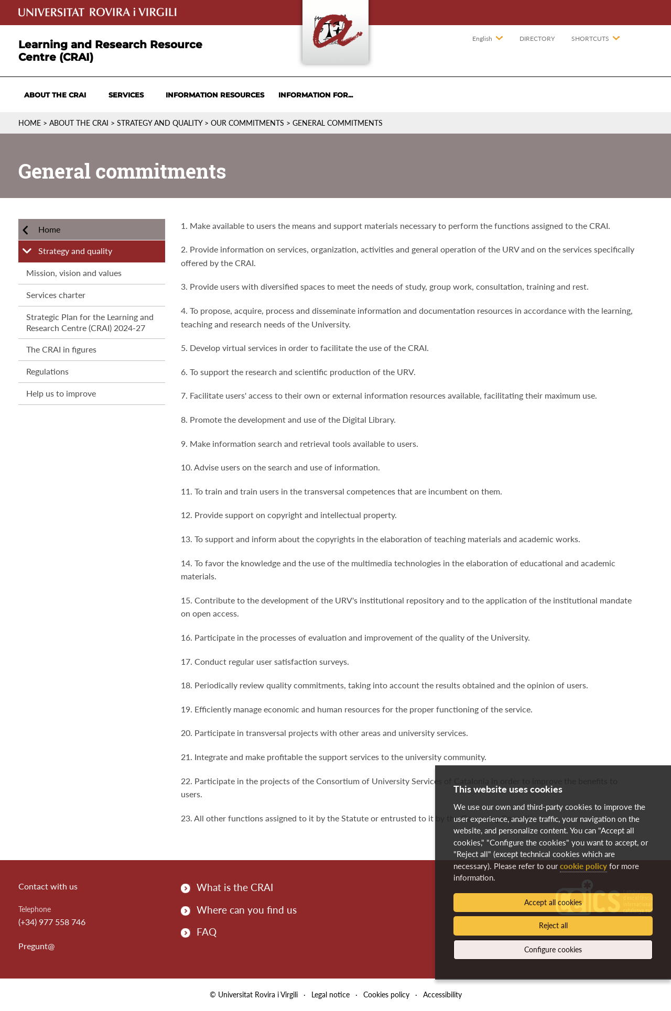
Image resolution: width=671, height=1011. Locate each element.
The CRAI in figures (61, 349)
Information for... (315, 95)
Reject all (553, 925)
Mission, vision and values (74, 273)
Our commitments (247, 122)
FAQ (207, 932)
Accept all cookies (553, 902)
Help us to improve (61, 393)
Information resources (215, 95)
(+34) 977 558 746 (51, 922)
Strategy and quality (159, 122)
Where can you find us (247, 910)
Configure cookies (553, 949)
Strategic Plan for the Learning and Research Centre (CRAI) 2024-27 (90, 322)
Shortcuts (590, 38)
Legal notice (330, 994)
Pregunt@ (36, 946)
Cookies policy (386, 994)
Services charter (55, 295)
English (482, 38)
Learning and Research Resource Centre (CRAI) (110, 50)
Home (29, 122)
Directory (537, 38)
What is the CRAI (235, 887)
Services (126, 95)
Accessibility (442, 994)
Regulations (47, 371)
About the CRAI (55, 95)
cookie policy (583, 866)
